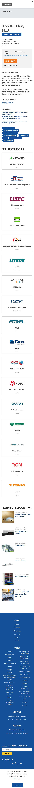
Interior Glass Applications (24, 658)
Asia (9, 658)
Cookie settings (17, 780)
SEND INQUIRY (10, 61)
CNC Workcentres (9, 128)
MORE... (30, 508)
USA (24, 699)
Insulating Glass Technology (24, 653)
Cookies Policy (17, 779)
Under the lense (24, 696)
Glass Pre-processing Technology (9, 687)
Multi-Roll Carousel (21, 576)
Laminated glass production (11, 118)
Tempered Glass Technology (24, 692)
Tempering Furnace (16, 138)
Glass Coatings (9, 682)
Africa (9, 652)
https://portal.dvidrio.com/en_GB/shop (16, 55)
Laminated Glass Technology (24, 662)
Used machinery (7, 114)
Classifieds (17, 631)
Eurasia (9, 667)
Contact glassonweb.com (17, 719)
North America (24, 677)
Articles (17, 634)
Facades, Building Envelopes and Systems (9, 677)
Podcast (24, 683)
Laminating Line (24, 135)
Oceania (24, 680)
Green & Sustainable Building (9, 702)
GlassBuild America (9, 693)
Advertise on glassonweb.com (17, 733)
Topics (17, 637)
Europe (9, 670)
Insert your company (12, 34)
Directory (17, 628)
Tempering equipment (8, 123)
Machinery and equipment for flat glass (14, 112)
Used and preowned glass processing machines (22, 594)
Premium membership (17, 730)
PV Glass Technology (25, 687)
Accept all (17, 785)
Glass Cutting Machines (10, 133)
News (17, 624)
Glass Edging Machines (10, 135)
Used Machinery (8, 140)
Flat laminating (20, 561)
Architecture (9, 655)
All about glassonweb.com (17, 716)
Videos (24, 702)
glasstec (9, 697)
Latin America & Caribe (24, 667)
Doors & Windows (9, 664)
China (9, 661)
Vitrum (24, 705)
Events (9, 673)
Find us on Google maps (10, 65)
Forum (17, 641)
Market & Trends (24, 671)
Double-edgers (20, 545)
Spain (5, 138)
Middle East (24, 674)
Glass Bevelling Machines (11, 130)
